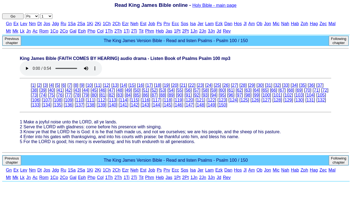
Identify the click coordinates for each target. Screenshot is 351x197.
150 (222, 105)
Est (143, 23)
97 (239, 95)
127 (266, 100)
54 (171, 90)
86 (145, 95)
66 (273, 90)
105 (321, 95)
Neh (134, 23)
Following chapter (338, 41)
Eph (82, 31)
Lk (22, 31)
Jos (46, 23)
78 (77, 95)
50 (136, 90)
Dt (39, 23)
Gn (9, 23)
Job (151, 23)
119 (178, 100)
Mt (8, 31)
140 (112, 105)
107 (46, 100)
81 (102, 95)
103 (299, 95)
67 (282, 90)
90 (179, 95)
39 (43, 90)
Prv (166, 23)
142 (134, 105)
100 (266, 95)
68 (290, 90)
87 (154, 95)
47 (111, 90)
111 (90, 100)
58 (205, 90)
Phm (149, 31)
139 (101, 105)
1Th (109, 31)
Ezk (219, 23)
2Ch (116, 23)
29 (251, 85)
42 (68, 90)
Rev (227, 31)
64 (256, 90)
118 (167, 100)
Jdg (55, 23)
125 (244, 100)
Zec (323, 23)
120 (189, 100)
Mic (276, 23)
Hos (238, 23)
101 (277, 95)
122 (211, 100)
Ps (159, 23)
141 (123, 105)
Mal (332, 23)
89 (171, 95)
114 (123, 100)
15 (132, 85)
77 (68, 95)
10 (89, 85)
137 (79, 105)
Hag (314, 23)
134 (46, 105)
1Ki (90, 23)
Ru (63, 23)
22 (191, 85)
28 (242, 85)
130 (299, 100)
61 (230, 90)
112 (101, 100)
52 (154, 90)
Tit (141, 31)
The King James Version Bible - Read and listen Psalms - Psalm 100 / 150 (176, 40)
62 (239, 90)
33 (285, 85)
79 (85, 95)
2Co (64, 31)
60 (222, 90)
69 (299, 90)
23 (200, 85)
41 (60, 90)
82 (111, 95)
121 (200, 100)
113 (112, 100)
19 (166, 85)
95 (222, 95)
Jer (200, 23)
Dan (228, 23)
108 (57, 100)
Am (251, 23)
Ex (16, 23)
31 (268, 85)
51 (145, 90)
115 (134, 100)
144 (156, 105)
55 (179, 90)
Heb (160, 31)
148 (200, 105)
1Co (54, 31)
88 (162, 95)
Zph (304, 23)
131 (310, 100)
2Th (118, 31)
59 (213, 90)
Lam (209, 23)
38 (34, 90)
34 (294, 85)
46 (102, 90)
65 (264, 90)
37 (320, 85)
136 (68, 105)
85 (136, 95)
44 (85, 90)
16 (140, 85)
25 (217, 85)
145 (167, 105)
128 (277, 100)
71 (316, 90)
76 (60, 95)
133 (35, 105)
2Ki (98, 23)
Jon (267, 23)
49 (128, 90)
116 (145, 100)
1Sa (71, 23)
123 (222, 100)
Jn (28, 31)
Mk (15, 31)
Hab (295, 23)
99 (256, 95)
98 (247, 95)
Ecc (175, 23)
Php (91, 31)
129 (288, 100)
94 (213, 95)
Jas (168, 31)
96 (230, 95)
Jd (219, 31)
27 (234, 85)
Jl (245, 23)
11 (97, 85)
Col (100, 31)
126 (255, 100)
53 (162, 90)
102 (288, 95)
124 (233, 100)
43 (77, 90)
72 (324, 90)
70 (307, 90)
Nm (32, 23)
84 (128, 95)
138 (90, 105)
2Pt (185, 31)
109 (68, 100)
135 (57, 105)
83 (119, 95)
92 (196, 95)
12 (106, 85)
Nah (285, 23)
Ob (259, 23)
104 (310, 95)
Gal (73, 31)
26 (225, 85)
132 (321, 100)
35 (302, 85)
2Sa (81, 23)
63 (247, 90)
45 (94, 90)
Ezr (125, 23)
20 (174, 85)
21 (183, 85)
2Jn (202, 31)
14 (123, 85)
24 (208, 85)
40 (51, 90)
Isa (193, 23)
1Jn (193, 31)
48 (119, 90)
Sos (184, 23)
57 (196, 90)
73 (34, 95)
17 (149, 85)
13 (114, 85)
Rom (44, 31)
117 (156, 100)
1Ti (127, 31)
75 (51, 95)
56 (188, 90)
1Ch (107, 23)
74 (43, 95)
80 (94, 95)
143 (145, 105)
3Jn (211, 31)
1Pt (177, 31)
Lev (23, 23)
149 (211, 105)
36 (311, 85)
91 (188, 95)
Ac (35, 31)
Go (12, 16)
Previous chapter (12, 41)
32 (277, 85)
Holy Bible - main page (214, 5)
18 (157, 85)
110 (79, 100)
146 (178, 105)
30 (260, 85)
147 (189, 105)
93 (205, 95)
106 (35, 100)
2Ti (134, 31)
